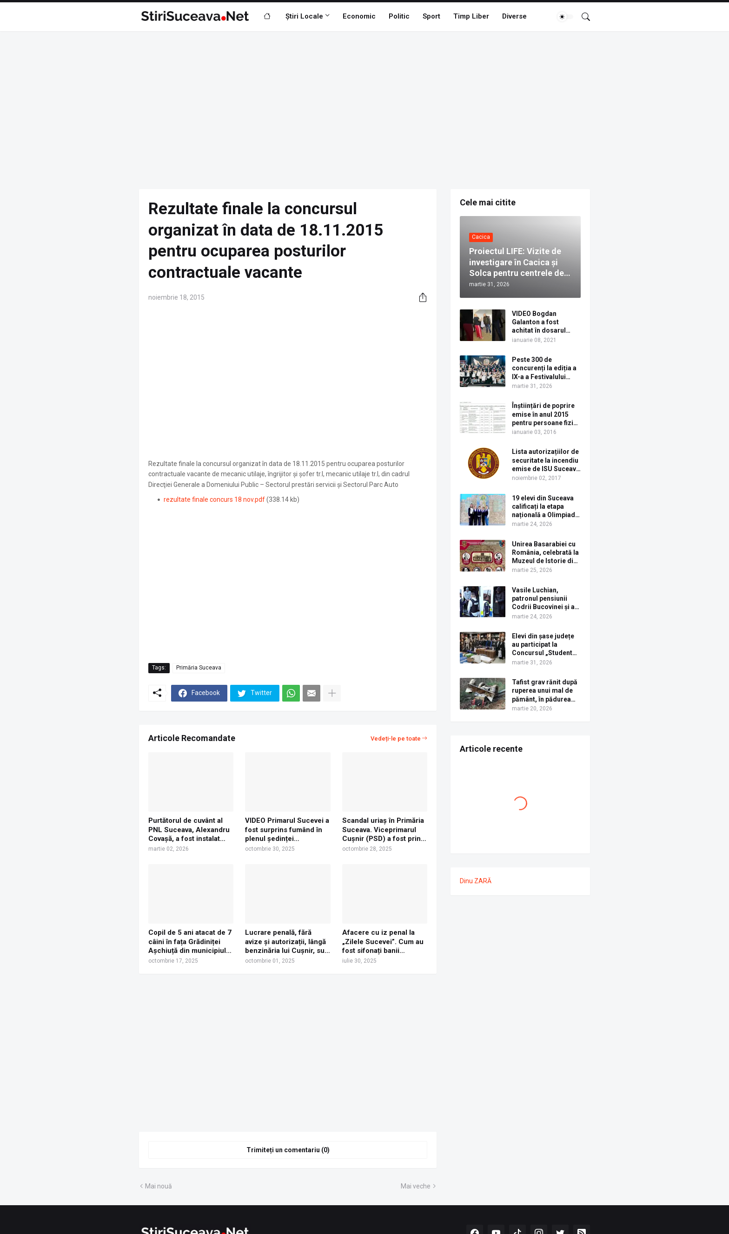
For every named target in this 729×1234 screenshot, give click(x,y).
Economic (359, 16)
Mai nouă (158, 1186)
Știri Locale (304, 16)
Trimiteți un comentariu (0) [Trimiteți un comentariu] (288, 1150)
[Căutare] (582, 17)
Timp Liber (471, 16)
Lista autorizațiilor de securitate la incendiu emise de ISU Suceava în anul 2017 (546, 460)
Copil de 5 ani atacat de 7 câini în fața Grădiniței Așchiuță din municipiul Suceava (190, 942)
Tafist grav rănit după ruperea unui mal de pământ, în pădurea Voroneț (544, 690)
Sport (431, 16)
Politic (399, 16)
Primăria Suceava (198, 667)
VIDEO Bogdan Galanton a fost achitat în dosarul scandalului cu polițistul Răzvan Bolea (539, 322)
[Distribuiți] (419, 297)
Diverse (514, 16)
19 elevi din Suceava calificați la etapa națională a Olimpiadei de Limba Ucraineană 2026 (546, 506)
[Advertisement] (364, 110)
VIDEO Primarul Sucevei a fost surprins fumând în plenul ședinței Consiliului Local (287, 830)
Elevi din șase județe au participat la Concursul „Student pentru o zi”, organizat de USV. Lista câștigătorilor (546, 644)
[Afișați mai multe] (332, 693)
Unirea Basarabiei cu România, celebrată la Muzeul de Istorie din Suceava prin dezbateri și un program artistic (545, 552)
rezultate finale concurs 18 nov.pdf (214, 499)
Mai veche (416, 1186)
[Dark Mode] (565, 17)
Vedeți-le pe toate (396, 738)
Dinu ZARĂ (475, 881)
